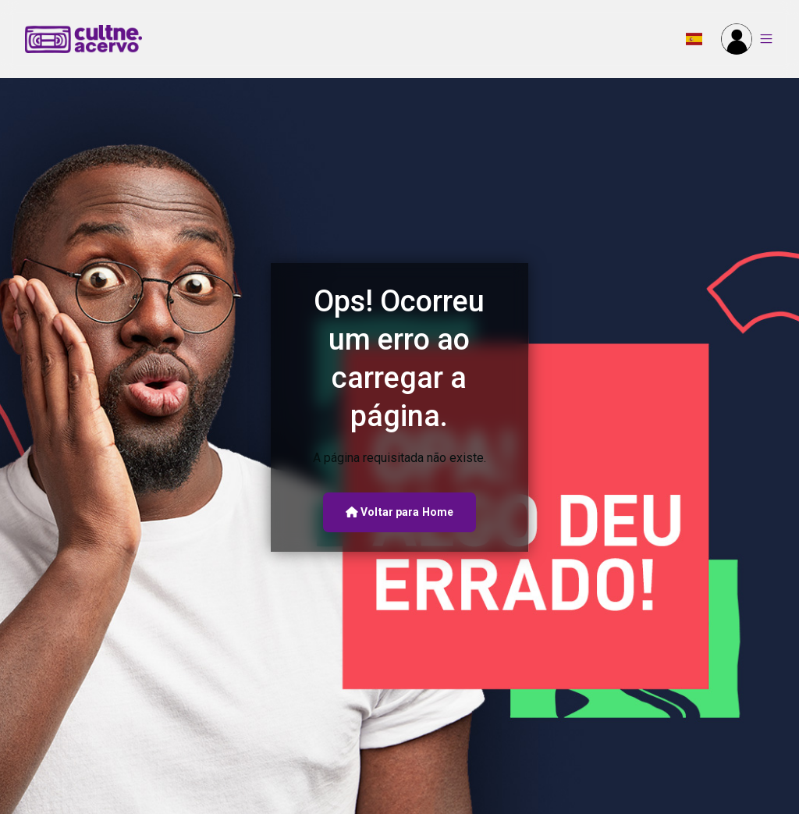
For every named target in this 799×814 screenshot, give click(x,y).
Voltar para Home (399, 512)
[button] (694, 39)
